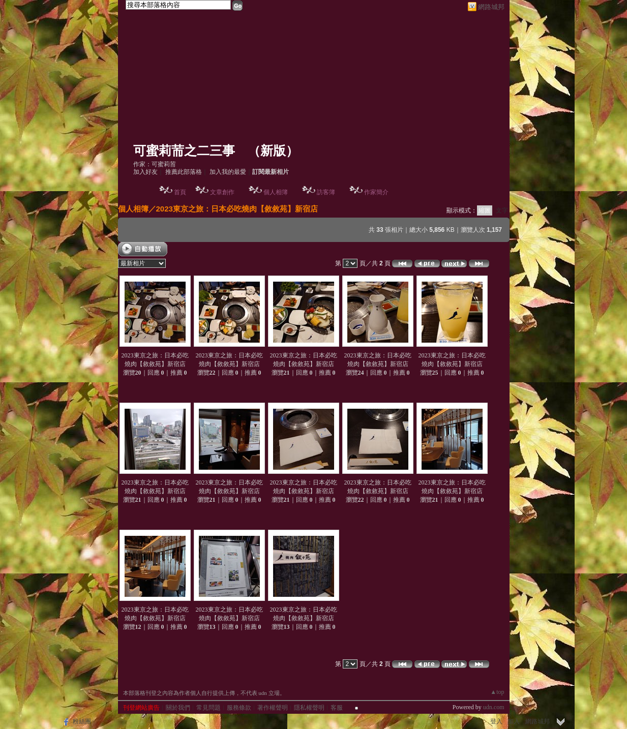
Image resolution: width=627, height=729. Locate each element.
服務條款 (239, 707)
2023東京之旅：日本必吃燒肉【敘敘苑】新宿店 (237, 208)
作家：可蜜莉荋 (154, 164)
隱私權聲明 (309, 707)
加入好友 (145, 171)
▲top (497, 691)
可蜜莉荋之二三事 (184, 151)
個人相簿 (275, 192)
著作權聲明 (272, 707)
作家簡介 (376, 192)
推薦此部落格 (183, 171)
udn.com (493, 707)
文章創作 (222, 192)
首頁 (180, 192)
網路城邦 (491, 7)
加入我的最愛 (228, 171)
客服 (337, 707)
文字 (502, 210)
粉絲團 (82, 721)
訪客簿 (326, 192)
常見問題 (208, 707)
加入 (513, 721)
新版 (273, 151)
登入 (496, 721)
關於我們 (178, 707)
